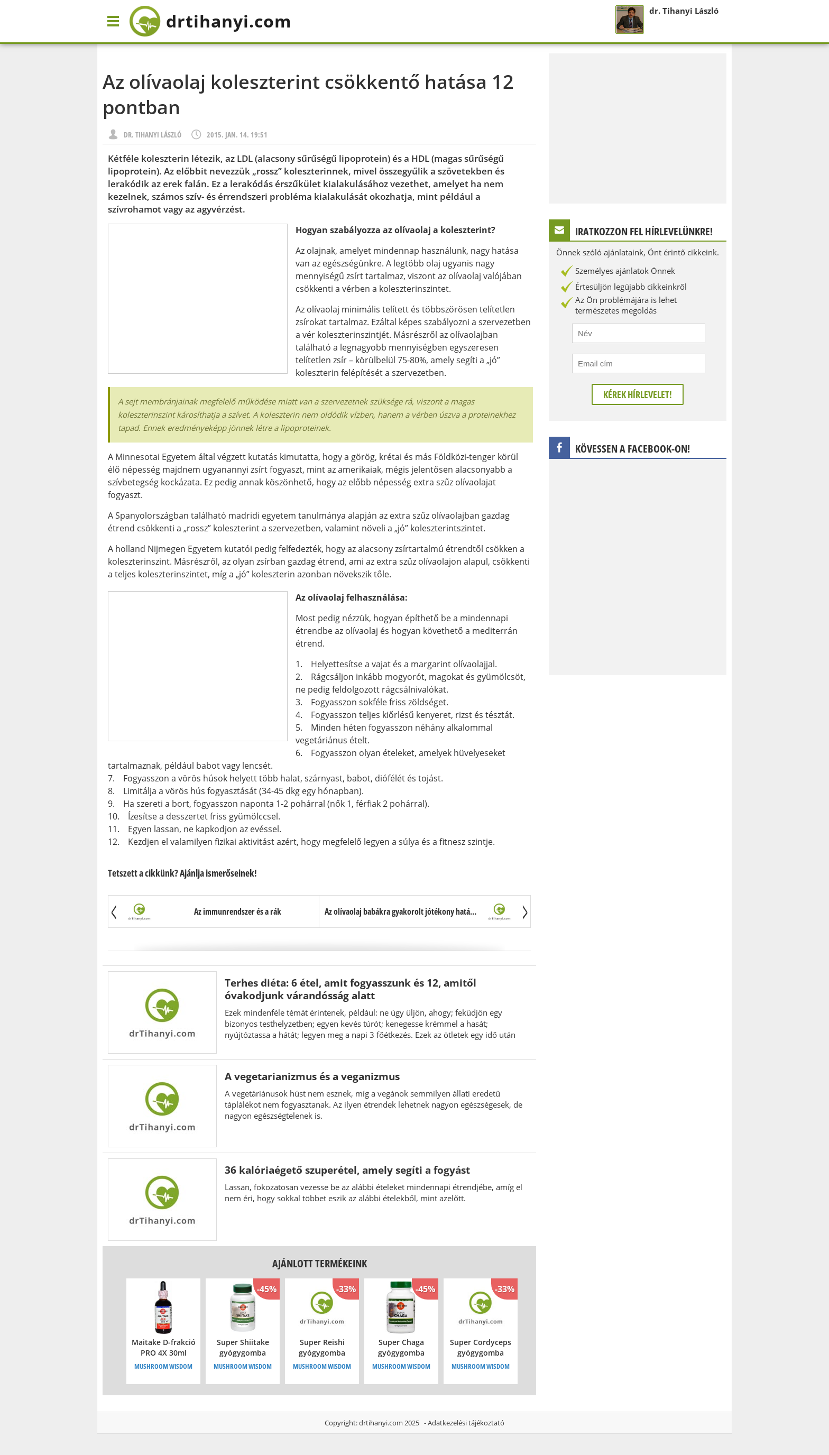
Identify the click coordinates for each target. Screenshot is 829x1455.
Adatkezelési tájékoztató (466, 1423)
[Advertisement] (198, 299)
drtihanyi (210, 21)
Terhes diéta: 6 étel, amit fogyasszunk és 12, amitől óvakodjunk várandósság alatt (350, 989)
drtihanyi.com (381, 1423)
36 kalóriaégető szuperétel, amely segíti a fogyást (347, 1169)
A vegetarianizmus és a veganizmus (312, 1076)
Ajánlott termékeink (319, 1263)
